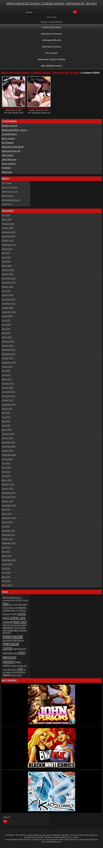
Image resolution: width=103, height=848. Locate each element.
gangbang (8, 627)
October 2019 (7, 501)
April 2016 (6, 581)
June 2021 (6, 417)
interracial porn (19, 649)
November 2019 (8, 497)
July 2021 (6, 413)
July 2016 (6, 568)
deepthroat (17, 625)
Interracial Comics (51, 46)
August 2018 (7, 522)
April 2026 (6, 215)
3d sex (25, 600)
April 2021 (6, 426)
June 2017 (6, 547)
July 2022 (6, 371)
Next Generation (19, 672)
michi (5, 670)
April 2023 (6, 333)
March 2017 (7, 556)
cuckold (8, 622)
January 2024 (7, 295)
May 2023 (6, 329)
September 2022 (9, 362)
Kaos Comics (9, 164)
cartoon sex (9, 610)
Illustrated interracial (13, 147)
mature (13, 666)
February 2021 (8, 434)
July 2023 (6, 320)
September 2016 (9, 560)
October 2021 (7, 400)
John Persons (9, 160)
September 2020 (9, 455)
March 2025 (7, 266)
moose (8, 672)
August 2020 (7, 459)
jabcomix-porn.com (10, 192)
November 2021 (8, 396)
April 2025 (6, 261)
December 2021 (8, 392)
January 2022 (7, 388)
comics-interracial (51, 27)
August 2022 (7, 367)
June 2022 (6, 375)
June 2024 (6, 291)
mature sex (22, 665)
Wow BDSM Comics (51, 66)
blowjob (22, 607)
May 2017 (6, 552)
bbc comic (14, 604)
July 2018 (6, 526)
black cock (46, 112)
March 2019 (7, 514)
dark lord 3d (8, 625)
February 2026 (8, 224)
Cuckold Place (9, 134)
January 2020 (7, 488)
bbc (10, 112)
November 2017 (8, 535)
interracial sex (10, 653)
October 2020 (7, 451)
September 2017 (9, 543)
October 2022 (7, 358)
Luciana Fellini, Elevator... (14, 108)
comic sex (18, 618)
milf (20, 669)
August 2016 (7, 564)
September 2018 (9, 518)
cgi (17, 610)
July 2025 (6, 253)
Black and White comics (14, 130)
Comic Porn (7, 204)
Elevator (15, 112)
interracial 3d (7, 640)
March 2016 (7, 585)
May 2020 (6, 472)
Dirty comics (8, 138)
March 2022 (7, 379)
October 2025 (7, 240)
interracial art (18, 640)
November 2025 (8, 236)
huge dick (13, 630)
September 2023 (9, 312)
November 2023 (8, 304)
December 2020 (8, 442)
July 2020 (6, 463)
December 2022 (8, 350)
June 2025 (6, 257)
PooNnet (6, 168)
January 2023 (7, 346)
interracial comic (11, 646)
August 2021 (7, 409)
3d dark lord (12, 597)
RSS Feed (44, 22)
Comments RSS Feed (55, 22)
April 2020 (6, 476)
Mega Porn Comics (10, 187)
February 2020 (8, 484)
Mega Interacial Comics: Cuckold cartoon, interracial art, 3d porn (51, 3)
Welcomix (7, 172)
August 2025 (7, 249)
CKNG (14, 614)
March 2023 (7, 337)
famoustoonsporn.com (11, 200)
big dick (5, 608)
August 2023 (7, 316)
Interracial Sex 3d (11, 151)
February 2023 (8, 341)
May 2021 (6, 421)
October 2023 (7, 308)
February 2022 (8, 384)
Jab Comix (7, 155)
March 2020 (7, 480)
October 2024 (7, 287)
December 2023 (8, 299)
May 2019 (6, 510)
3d (4, 597)
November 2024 (8, 282)
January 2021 (7, 438)
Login (54, 17)
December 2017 (8, 531)
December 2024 (8, 278)
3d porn (19, 600)
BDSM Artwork (9, 126)
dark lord (19, 622)
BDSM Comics (8, 196)
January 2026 (7, 228)
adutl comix (36, 112)
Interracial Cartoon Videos (51, 59)
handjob (17, 628)
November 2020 (8, 446)
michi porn (12, 669)
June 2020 (6, 467)
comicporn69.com (51, 40)
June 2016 (6, 573)
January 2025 (7, 274)
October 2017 (7, 539)
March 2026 (7, 219)
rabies (6, 675)
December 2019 (8, 493)
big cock (23, 604)
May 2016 (6, 577)
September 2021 (9, 405)
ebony (24, 625)
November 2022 (8, 354)
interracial (13, 636)
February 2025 (8, 270)
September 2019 (9, 505)
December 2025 (8, 232)
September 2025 (9, 245)
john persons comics (14, 657)
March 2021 (7, 430)
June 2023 (6, 325)
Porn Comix (51, 53)
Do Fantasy (8, 143)
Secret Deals (16, 675)
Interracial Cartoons (51, 33)
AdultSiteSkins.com (53, 842)
